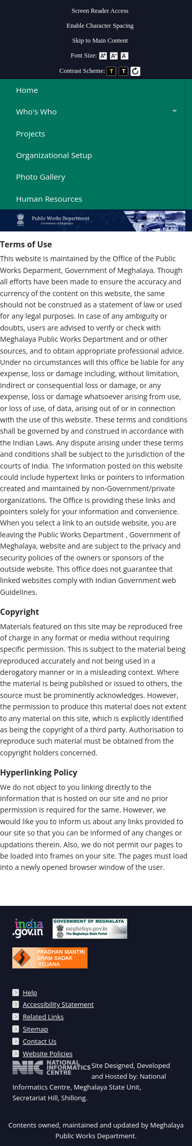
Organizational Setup (54, 155)
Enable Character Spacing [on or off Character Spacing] (100, 25)
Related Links (43, 1016)
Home (27, 90)
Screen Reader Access (100, 10)
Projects (30, 133)
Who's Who (36, 111)
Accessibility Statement (58, 1004)
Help (30, 992)
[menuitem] (100, 8)
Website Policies (47, 1053)
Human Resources (49, 198)
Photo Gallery (40, 176)
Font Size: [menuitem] (100, 55)
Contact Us (39, 1041)
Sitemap (35, 1029)
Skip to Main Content (100, 40)
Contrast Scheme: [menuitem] (100, 70)
